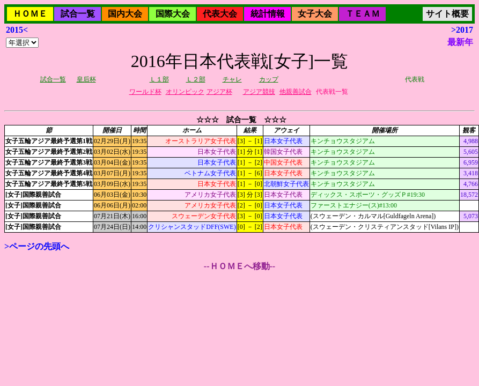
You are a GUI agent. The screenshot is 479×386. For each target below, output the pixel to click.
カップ (268, 79)
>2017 (462, 29)
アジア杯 (219, 91)
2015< (17, 29)
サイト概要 (447, 13)
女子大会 (315, 13)
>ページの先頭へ (36, 246)
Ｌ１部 (159, 79)
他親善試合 (295, 91)
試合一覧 (78, 13)
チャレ (232, 79)
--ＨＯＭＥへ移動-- (239, 266)
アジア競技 (259, 91)
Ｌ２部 (195, 79)
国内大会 (125, 13)
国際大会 (173, 13)
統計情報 (267, 13)
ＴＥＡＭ (362, 13)
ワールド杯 (145, 91)
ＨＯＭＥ (30, 13)
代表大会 (220, 13)
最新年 (460, 42)
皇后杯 (86, 79)
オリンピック (185, 91)
